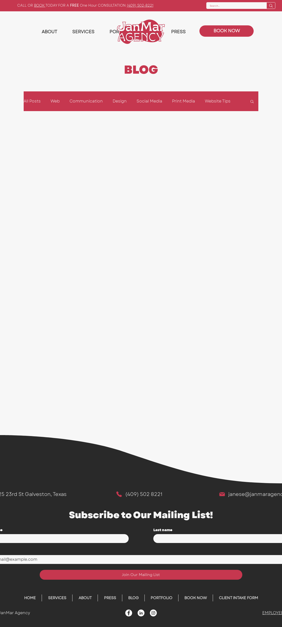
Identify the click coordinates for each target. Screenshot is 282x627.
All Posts (32, 101)
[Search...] (233, 6)
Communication (86, 101)
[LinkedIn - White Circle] (141, 613)
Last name (162, 530)
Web (55, 101)
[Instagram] (153, 613)
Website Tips (217, 101)
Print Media (183, 101)
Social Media (149, 101)
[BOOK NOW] (226, 31)
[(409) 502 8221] (139, 494)
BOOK (39, 5)
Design (120, 101)
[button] (252, 101)
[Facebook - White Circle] (128, 613)
